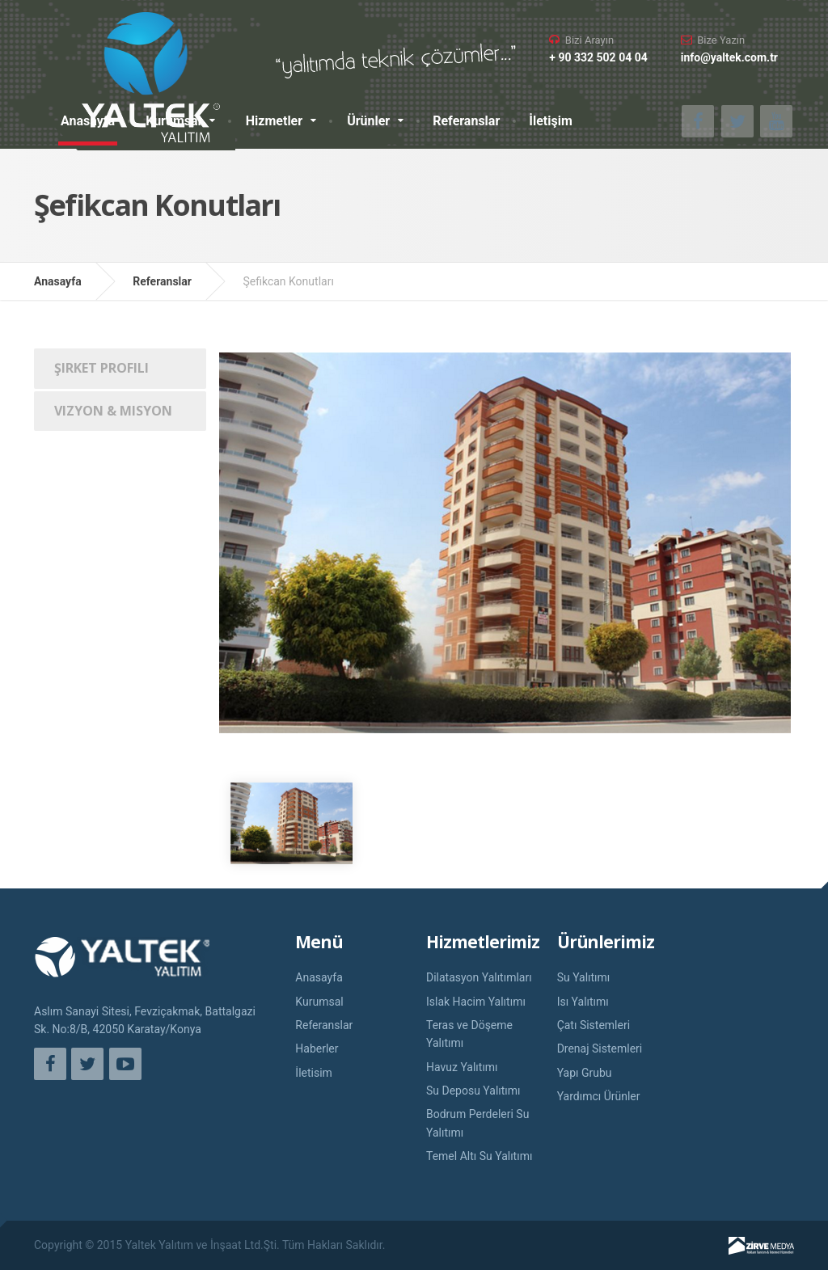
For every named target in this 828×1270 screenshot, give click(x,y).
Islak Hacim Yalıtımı (476, 1001)
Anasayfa (88, 121)
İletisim (313, 1072)
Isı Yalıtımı (583, 1001)
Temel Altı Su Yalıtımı (479, 1156)
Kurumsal (173, 121)
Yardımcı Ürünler (598, 1096)
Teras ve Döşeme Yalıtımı (469, 1034)
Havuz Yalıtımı (462, 1067)
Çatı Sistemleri (593, 1025)
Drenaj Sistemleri (600, 1048)
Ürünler (368, 121)
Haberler (316, 1048)
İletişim (550, 121)
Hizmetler (274, 121)
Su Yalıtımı (583, 977)
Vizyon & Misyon (113, 411)
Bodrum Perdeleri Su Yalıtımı (477, 1123)
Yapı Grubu (584, 1072)
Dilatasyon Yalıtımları (479, 977)
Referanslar (466, 121)
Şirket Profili (101, 368)
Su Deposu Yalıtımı (473, 1090)
